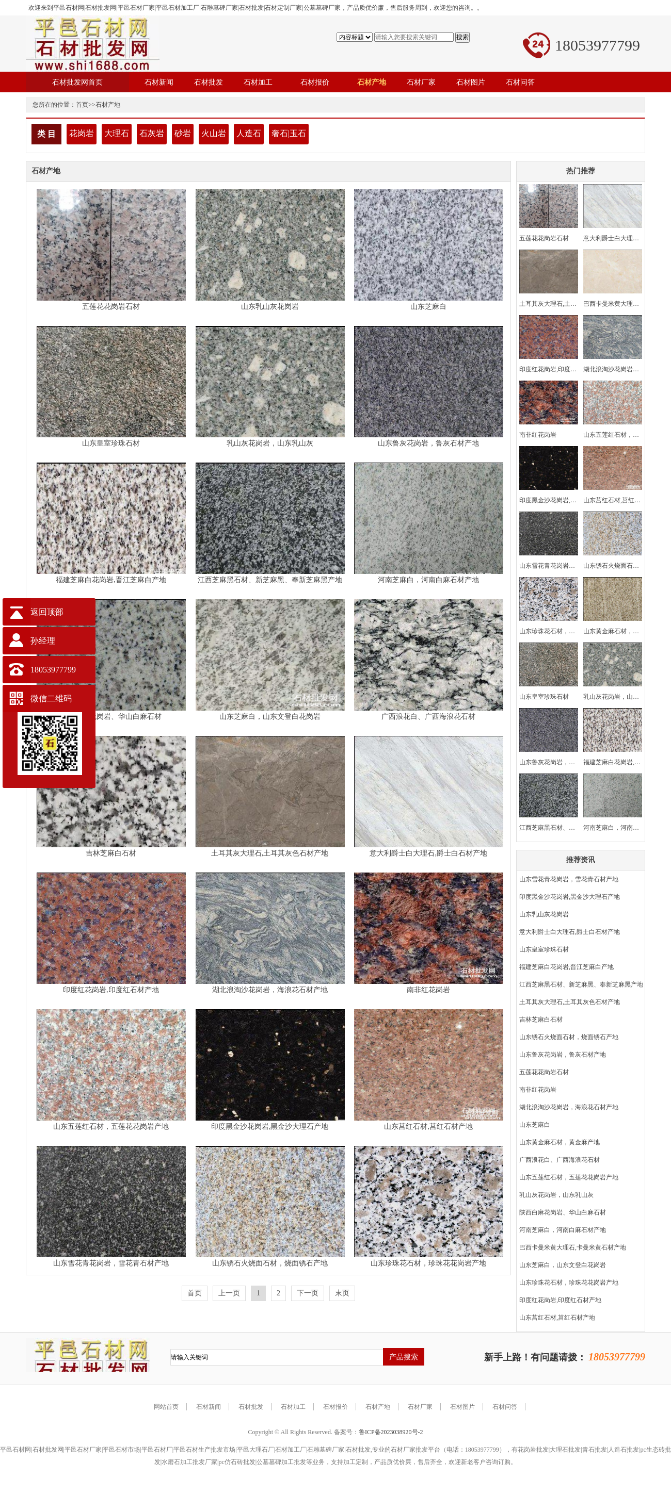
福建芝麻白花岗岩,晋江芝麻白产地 (111, 580)
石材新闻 (208, 1406)
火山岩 (213, 133)
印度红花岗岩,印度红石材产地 (111, 990)
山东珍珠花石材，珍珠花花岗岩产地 (428, 1263)
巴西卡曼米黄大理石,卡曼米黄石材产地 (572, 1247)
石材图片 (462, 1406)
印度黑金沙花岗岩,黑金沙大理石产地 (270, 1126)
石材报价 (335, 1406)
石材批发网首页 (77, 82)
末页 (342, 1293)
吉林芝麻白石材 (111, 853)
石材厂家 (420, 1406)
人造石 (248, 133)
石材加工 (293, 1406)
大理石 (116, 133)
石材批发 (250, 1406)
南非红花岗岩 (428, 990)
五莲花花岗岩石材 (111, 306)
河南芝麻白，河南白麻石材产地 (428, 580)
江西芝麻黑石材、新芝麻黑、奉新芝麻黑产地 (270, 580)
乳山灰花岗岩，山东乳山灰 (270, 443)
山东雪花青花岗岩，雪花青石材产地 (111, 1263)
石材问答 (504, 1406)
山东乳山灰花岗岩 (270, 306)
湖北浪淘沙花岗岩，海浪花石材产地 (270, 990)
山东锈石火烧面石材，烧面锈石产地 (270, 1263)
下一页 (307, 1293)
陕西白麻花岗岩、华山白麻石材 (111, 716)
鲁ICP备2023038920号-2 (391, 1432)
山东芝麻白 (428, 306)
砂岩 (182, 133)
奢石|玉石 (288, 133)
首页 (82, 104)
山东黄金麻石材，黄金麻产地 (559, 1142)
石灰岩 (151, 133)
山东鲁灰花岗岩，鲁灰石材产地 (428, 443)
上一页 (229, 1293)
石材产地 (107, 104)
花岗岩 (81, 133)
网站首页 (166, 1406)
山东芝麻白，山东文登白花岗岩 (270, 716)
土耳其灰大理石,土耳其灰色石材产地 (270, 853)
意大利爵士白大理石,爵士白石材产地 (428, 853)
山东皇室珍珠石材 (111, 443)
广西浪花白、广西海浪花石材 (428, 716)
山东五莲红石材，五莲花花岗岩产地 (111, 1126)
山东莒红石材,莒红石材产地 (428, 1126)
